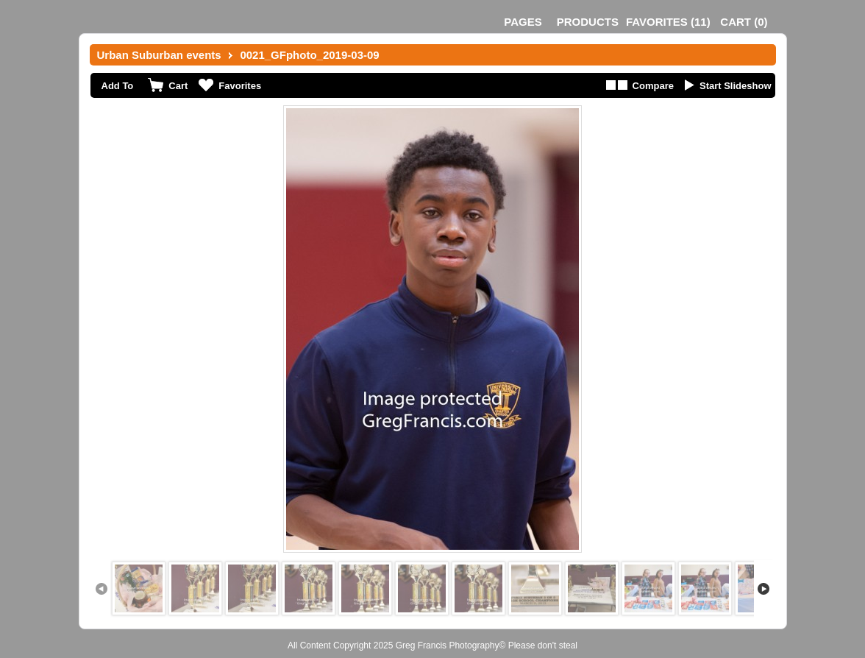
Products (588, 21)
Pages (522, 21)
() (668, 21)
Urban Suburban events (159, 55)
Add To (118, 85)
